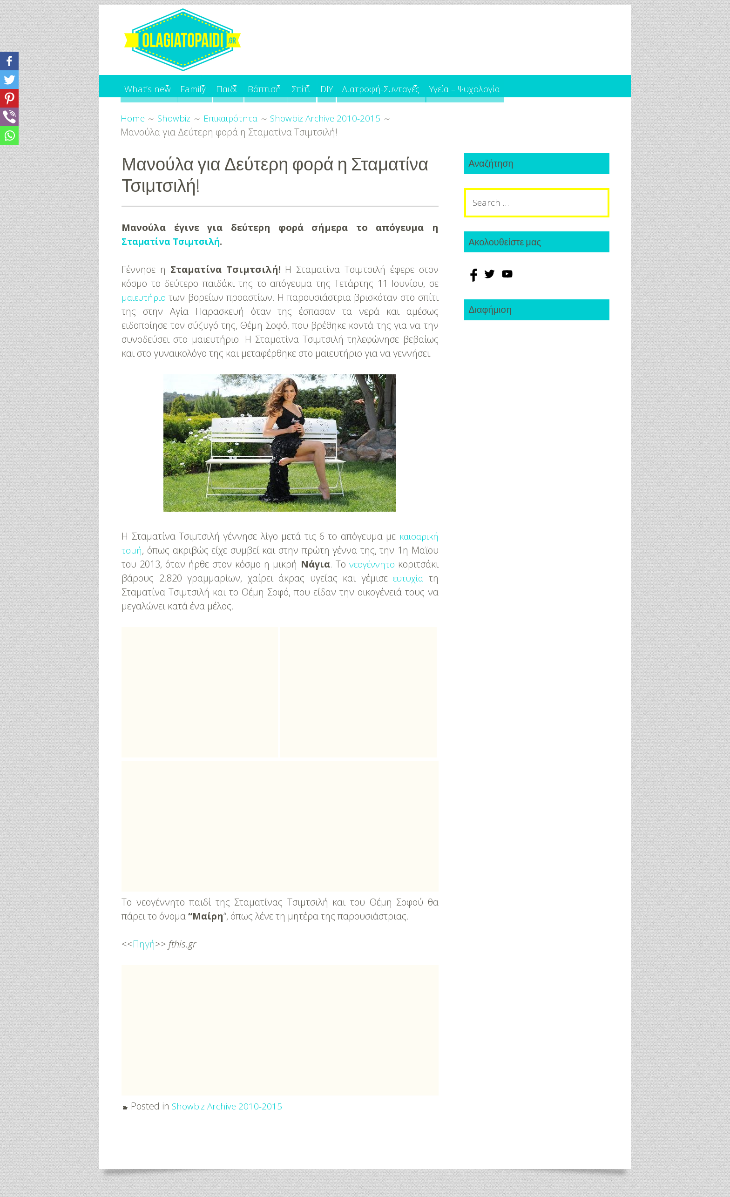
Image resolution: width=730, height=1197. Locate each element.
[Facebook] (9, 61)
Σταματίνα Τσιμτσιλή (174, 241)
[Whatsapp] (9, 135)
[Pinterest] (9, 98)
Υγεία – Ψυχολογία (547, 86)
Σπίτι (348, 86)
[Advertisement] (200, 692)
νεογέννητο (370, 564)
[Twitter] (9, 79)
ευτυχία (407, 578)
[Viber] (9, 117)
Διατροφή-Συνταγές (447, 86)
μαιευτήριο (145, 297)
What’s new (150, 86)
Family (207, 86)
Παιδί (252, 86)
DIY (385, 86)
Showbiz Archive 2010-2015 (228, 1106)
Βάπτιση (301, 86)
